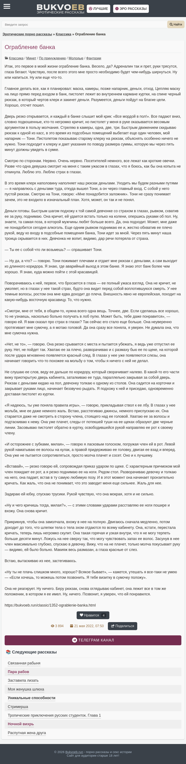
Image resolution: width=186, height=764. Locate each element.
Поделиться (122, 626)
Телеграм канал (93, 640)
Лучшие (98, 9)
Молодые (76, 58)
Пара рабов (18, 672)
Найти (176, 24)
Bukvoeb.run (74, 752)
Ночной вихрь (21, 724)
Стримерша (18, 707)
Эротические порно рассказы (27, 34)
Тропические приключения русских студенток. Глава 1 (54, 715)
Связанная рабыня (24, 663)
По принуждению (52, 58)
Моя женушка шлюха (26, 689)
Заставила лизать (23, 680)
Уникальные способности (31, 698)
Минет (31, 58)
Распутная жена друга (27, 733)
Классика (63, 34)
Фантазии (93, 58)
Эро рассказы (131, 9)
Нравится (93, 615)
